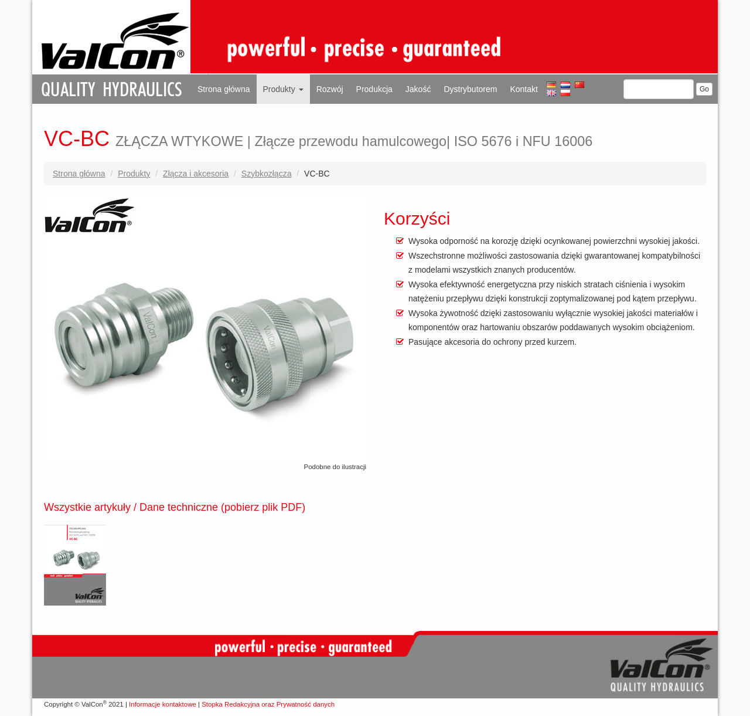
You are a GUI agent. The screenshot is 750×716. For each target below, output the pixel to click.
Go (704, 89)
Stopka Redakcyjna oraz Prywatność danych (268, 704)
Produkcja (374, 89)
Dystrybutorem (470, 89)
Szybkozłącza (266, 173)
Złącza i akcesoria (196, 173)
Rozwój (329, 89)
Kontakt (523, 89)
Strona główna (223, 89)
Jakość (418, 89)
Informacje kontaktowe (162, 704)
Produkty (283, 89)
